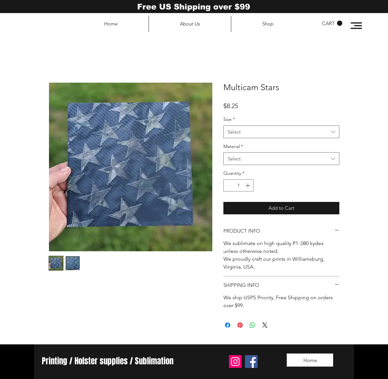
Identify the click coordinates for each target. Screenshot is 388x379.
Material (233, 146)
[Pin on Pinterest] (240, 325)
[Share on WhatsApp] (252, 325)
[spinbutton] (238, 185)
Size (229, 119)
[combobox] (281, 131)
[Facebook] (251, 361)
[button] (356, 25)
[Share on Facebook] (228, 325)
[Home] (310, 360)
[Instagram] (235, 361)
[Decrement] (228, 185)
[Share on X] (265, 325)
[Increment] (248, 185)
